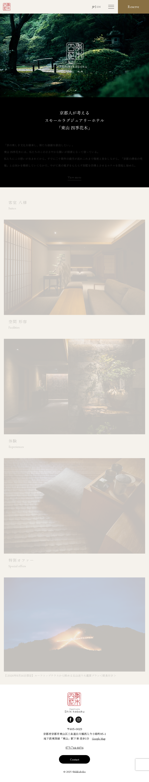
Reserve (133, 6)
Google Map (99, 738)
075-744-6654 (74, 748)
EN (98, 7)
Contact (74, 759)
